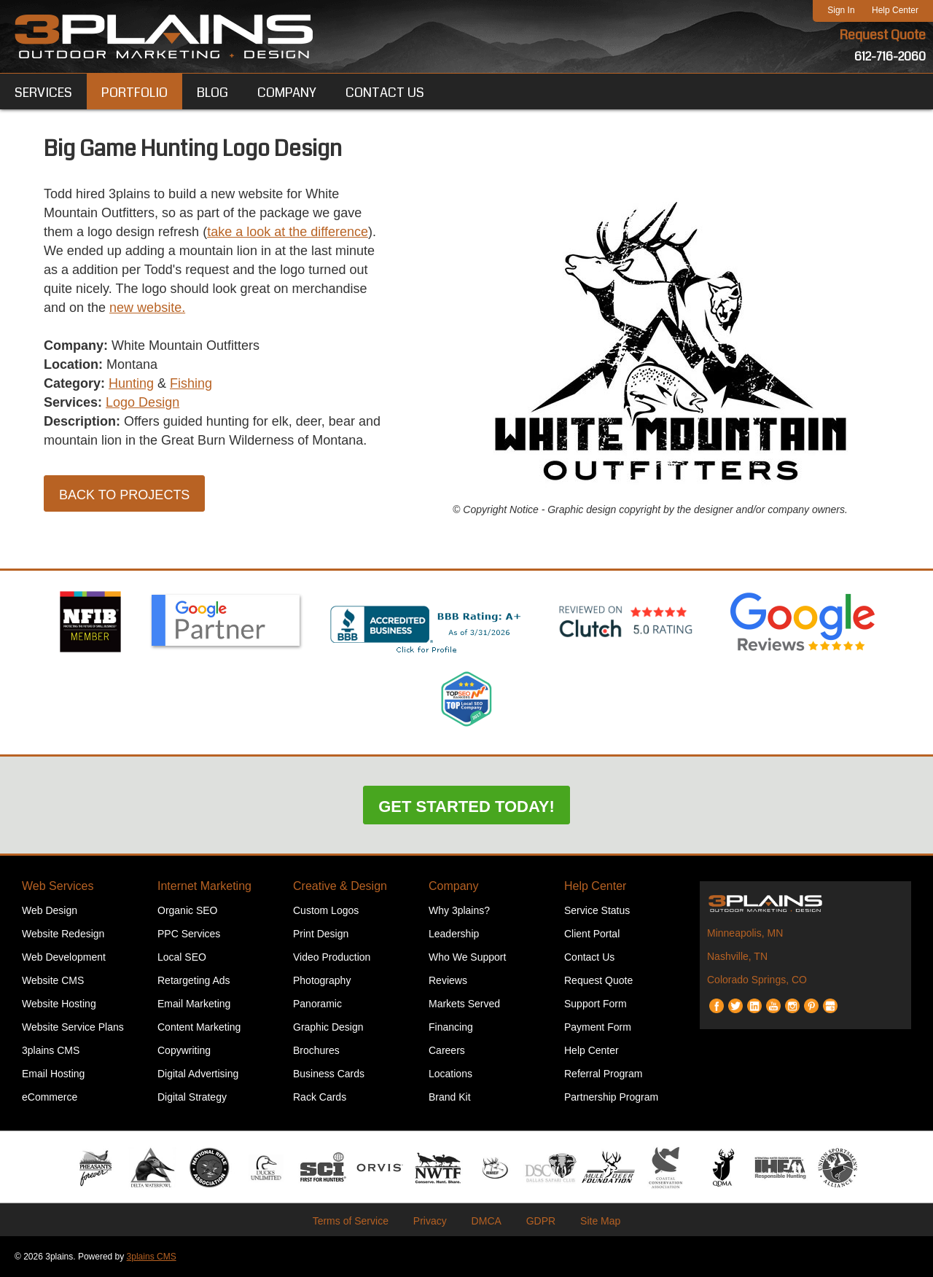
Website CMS (53, 980)
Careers (447, 1050)
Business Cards (328, 1073)
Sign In (840, 10)
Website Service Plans (73, 1027)
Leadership (454, 934)
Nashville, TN (737, 956)
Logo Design (142, 402)
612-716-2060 (890, 56)
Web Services (57, 886)
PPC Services (188, 934)
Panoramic (317, 1004)
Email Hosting (53, 1073)
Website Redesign (63, 934)
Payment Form (597, 1027)
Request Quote (883, 35)
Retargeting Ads (193, 980)
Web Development (64, 957)
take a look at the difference (287, 231)
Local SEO (181, 957)
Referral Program (603, 1073)
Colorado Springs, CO (757, 979)
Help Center (895, 10)
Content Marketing (199, 1027)
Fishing (191, 383)
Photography (322, 980)
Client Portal (592, 934)
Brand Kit (450, 1097)
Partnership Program (611, 1097)
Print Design (320, 934)
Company (453, 886)
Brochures (316, 1050)
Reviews (448, 980)
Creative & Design (340, 886)
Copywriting (184, 1050)
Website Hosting (59, 1004)
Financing (451, 1027)
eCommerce (49, 1097)
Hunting (131, 383)
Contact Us (589, 957)
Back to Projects (124, 495)
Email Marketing (193, 1004)
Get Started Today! (466, 806)
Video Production (331, 957)
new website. (147, 307)
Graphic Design (328, 1027)
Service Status (597, 910)
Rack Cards (319, 1097)
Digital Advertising (197, 1073)
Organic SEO (187, 910)
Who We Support (467, 957)
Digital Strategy (192, 1097)
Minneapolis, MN (745, 933)
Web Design (49, 910)
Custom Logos (326, 910)
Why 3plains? (459, 910)
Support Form (595, 1004)
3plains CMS (50, 1050)
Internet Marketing (204, 886)
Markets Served (464, 1004)
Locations (450, 1073)
